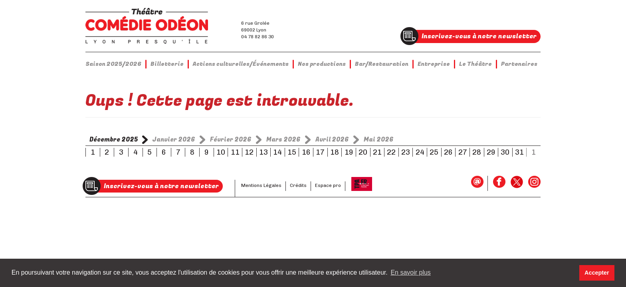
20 (363, 152)
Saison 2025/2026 (113, 64)
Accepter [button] (596, 272)
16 (306, 152)
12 (249, 152)
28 (476, 152)
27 (462, 152)
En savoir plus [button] (410, 272)
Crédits (298, 185)
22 (391, 152)
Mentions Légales (261, 185)
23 (405, 152)
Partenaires (519, 64)
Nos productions (322, 64)
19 (349, 152)
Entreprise (434, 64)
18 (334, 152)
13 (263, 152)
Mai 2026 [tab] (379, 139)
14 (277, 152)
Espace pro (328, 185)
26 (448, 152)
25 (434, 152)
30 (505, 152)
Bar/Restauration (381, 64)
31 (519, 152)
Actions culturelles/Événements (241, 64)
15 (291, 152)
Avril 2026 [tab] (332, 139)
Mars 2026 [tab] (283, 139)
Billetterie (167, 64)
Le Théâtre (475, 64)
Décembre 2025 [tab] (113, 139)
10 (220, 152)
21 (377, 152)
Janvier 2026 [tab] (174, 139)
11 (235, 152)
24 (420, 152)
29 (491, 152)
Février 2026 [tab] (231, 139)
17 (320, 152)
